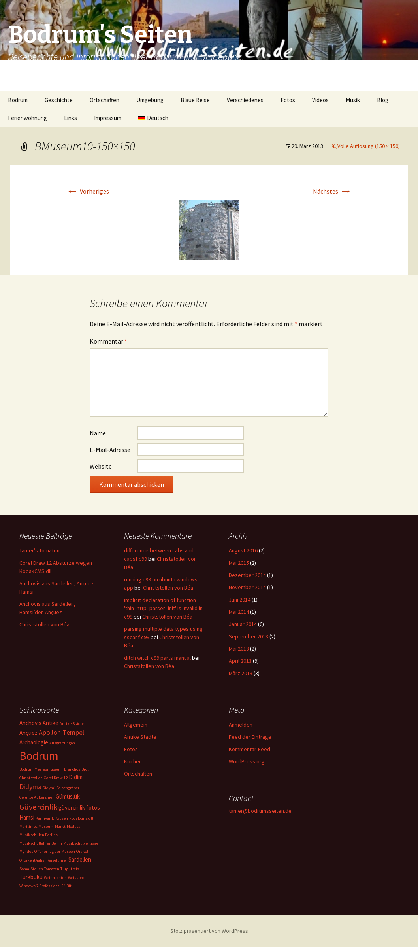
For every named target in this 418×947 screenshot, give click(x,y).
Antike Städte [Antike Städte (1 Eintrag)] (72, 723)
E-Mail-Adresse (110, 450)
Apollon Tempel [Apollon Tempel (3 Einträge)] (61, 732)
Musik (353, 100)
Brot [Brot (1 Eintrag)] (85, 769)
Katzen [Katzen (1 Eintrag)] (61, 818)
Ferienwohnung (27, 117)
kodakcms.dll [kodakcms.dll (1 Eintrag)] (81, 818)
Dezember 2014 (247, 575)
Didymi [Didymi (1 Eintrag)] (49, 787)
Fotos (288, 100)
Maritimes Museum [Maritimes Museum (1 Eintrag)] (36, 826)
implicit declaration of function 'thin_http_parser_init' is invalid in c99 (163, 608)
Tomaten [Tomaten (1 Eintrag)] (51, 868)
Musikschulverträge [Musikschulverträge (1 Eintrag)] (80, 843)
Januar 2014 (243, 624)
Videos (320, 100)
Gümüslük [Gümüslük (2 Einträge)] (68, 796)
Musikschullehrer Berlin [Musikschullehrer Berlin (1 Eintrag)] (40, 843)
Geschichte (59, 100)
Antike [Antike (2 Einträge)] (50, 723)
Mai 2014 (239, 611)
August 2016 (243, 550)
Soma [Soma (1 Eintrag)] (24, 868)
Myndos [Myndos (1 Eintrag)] (26, 851)
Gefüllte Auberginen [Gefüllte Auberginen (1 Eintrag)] (37, 797)
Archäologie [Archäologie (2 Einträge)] (33, 742)
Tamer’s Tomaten (40, 550)
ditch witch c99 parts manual (157, 657)
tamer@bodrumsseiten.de (260, 810)
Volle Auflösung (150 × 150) (368, 146)
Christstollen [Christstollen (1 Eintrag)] (31, 777)
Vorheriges (87, 191)
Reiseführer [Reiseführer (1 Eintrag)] (57, 860)
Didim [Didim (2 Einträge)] (76, 777)
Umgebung (150, 100)
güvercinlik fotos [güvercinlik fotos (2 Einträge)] (79, 807)
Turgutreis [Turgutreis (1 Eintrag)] (69, 868)
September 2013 (248, 636)
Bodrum (18, 100)
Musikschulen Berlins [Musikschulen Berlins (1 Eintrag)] (38, 834)
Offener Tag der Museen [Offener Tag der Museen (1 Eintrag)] (54, 851)
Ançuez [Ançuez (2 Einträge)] (28, 732)
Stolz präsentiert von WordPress (209, 930)
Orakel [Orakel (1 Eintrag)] (82, 851)
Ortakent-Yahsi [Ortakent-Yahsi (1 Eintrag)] (32, 860)
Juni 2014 (239, 599)
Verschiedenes (245, 100)
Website (101, 466)
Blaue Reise (195, 100)
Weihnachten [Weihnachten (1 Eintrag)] (55, 877)
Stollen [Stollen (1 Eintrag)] (36, 868)
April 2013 (240, 660)
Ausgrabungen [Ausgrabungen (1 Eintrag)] (62, 743)
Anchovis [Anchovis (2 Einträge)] (30, 723)
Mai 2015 (239, 562)
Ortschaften (104, 100)
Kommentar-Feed (249, 749)
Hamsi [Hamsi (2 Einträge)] (26, 817)
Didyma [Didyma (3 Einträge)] (30, 786)
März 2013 (240, 673)
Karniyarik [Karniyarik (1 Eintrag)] (45, 818)
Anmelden (240, 724)
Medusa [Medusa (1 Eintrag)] (74, 826)
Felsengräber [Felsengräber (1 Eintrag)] (67, 787)
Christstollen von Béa (44, 624)
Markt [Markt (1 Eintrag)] (60, 826)
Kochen (133, 761)
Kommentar (108, 341)
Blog (382, 100)
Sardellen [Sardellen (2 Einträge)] (79, 859)
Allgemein (135, 724)
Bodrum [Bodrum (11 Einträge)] (38, 755)
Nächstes (332, 191)
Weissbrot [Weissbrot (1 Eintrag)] (77, 877)
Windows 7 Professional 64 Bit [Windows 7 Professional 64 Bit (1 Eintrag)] (45, 885)
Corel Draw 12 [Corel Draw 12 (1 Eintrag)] (56, 777)
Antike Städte (140, 736)
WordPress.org (247, 761)
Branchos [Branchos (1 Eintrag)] (72, 769)
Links (70, 117)
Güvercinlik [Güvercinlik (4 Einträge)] (38, 807)
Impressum (107, 117)
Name (98, 433)
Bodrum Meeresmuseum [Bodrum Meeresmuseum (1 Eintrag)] (41, 769)
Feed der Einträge (250, 736)
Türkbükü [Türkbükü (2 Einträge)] (31, 877)
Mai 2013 (239, 648)
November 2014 (247, 587)
